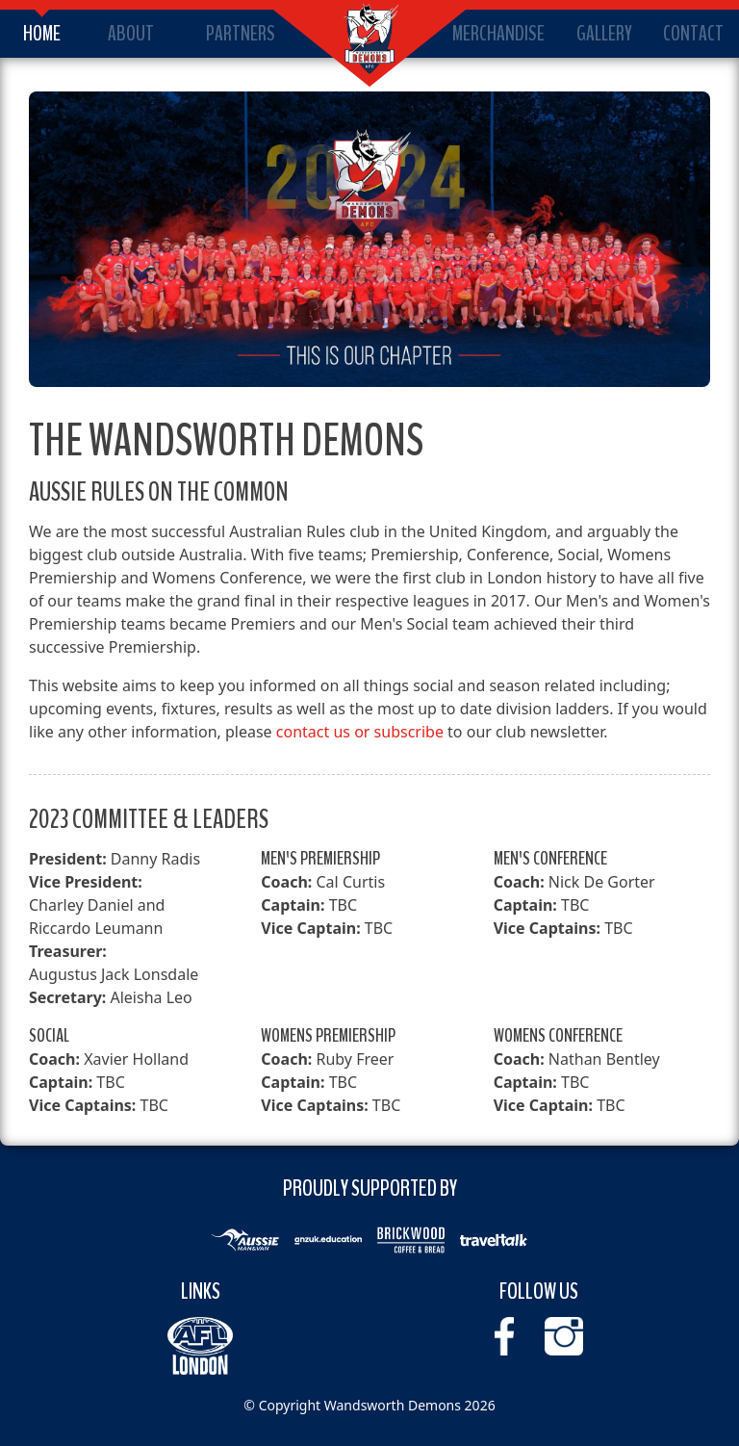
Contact (693, 33)
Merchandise (498, 33)
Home (42, 33)
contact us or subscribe (360, 731)
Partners (240, 33)
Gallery (604, 33)
